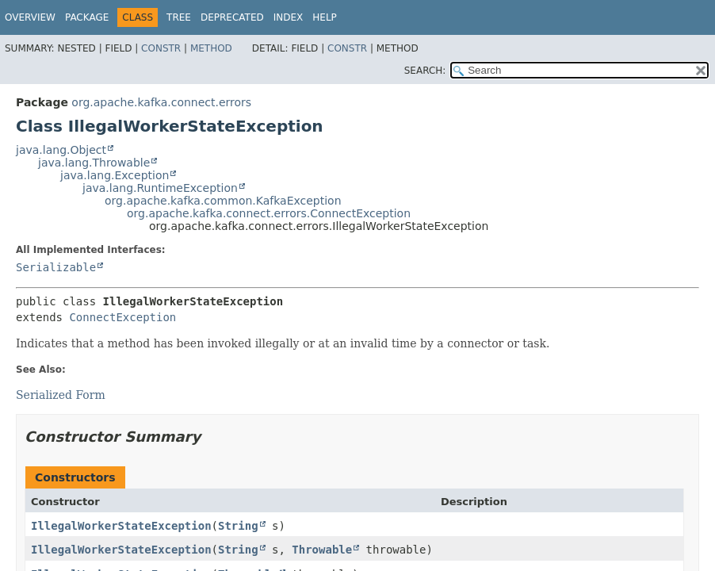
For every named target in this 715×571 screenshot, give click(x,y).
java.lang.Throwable (94, 162)
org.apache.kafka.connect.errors (161, 102)
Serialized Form (60, 395)
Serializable (56, 267)
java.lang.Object (61, 150)
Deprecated (232, 17)
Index (288, 17)
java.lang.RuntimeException (160, 188)
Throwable (322, 549)
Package (87, 17)
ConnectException (122, 317)
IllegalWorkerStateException (121, 525)
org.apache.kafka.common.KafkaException (223, 200)
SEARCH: (425, 70)
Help (324, 17)
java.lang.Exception (114, 175)
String (238, 525)
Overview (30, 17)
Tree (178, 17)
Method (211, 48)
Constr (161, 48)
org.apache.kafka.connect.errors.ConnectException (269, 213)
